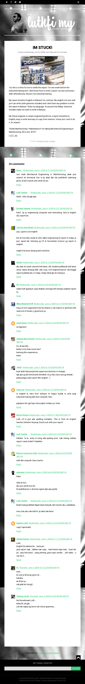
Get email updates (42, 663)
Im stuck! (42, 47)
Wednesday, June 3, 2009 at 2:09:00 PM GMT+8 (54, 227)
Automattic (30, 680)
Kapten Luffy (22, 523)
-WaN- (19, 367)
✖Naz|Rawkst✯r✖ (24, 304)
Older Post (73, 154)
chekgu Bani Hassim (25, 339)
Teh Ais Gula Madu (24, 227)
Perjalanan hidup (42, 141)
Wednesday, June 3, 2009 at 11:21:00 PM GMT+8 (51, 539)
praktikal (52, 141)
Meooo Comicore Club (26, 453)
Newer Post (12, 154)
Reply (18, 185)
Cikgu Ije (20, 390)
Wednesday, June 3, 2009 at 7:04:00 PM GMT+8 (43, 367)
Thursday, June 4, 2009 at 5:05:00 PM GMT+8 (49, 596)
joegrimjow (21, 323)
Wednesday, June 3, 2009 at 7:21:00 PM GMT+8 (45, 390)
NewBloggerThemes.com (57, 680)
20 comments (62, 52)
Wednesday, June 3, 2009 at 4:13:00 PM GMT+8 (54, 304)
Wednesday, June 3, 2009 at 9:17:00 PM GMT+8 (51, 501)
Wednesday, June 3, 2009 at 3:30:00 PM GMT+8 (40, 285)
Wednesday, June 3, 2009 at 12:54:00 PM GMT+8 (44, 170)
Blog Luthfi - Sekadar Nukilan (41, 678)
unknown (20, 472)
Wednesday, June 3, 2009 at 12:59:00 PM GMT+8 (52, 192)
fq (17, 567)
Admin (19, 262)
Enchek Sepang (23, 208)
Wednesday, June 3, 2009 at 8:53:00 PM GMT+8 (45, 472)
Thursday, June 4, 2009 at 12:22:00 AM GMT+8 (39, 567)
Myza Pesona (22, 415)
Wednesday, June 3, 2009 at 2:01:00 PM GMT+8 (51, 208)
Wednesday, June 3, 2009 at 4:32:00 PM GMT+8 (48, 323)
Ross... (19, 170)
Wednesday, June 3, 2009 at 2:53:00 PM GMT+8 (43, 262)
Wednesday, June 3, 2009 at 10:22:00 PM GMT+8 (50, 523)
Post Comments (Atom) (48, 653)
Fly (17, 285)
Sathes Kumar (22, 539)
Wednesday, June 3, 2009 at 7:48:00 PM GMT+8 (49, 415)
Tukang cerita (22, 596)
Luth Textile (50, 52)
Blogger (63, 678)
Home (43, 154)
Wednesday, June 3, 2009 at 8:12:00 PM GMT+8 (51, 434)
